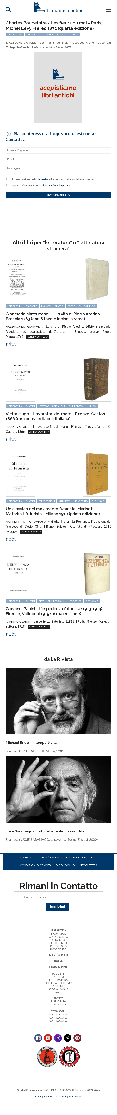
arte (41, 601)
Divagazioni (58, 1004)
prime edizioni (77, 406)
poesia (71, 306)
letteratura (14, 306)
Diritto (58, 976)
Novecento (81, 501)
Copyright (76, 1096)
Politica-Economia (58, 982)
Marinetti (64, 501)
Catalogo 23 (58, 1017)
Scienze (58, 986)
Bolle (58, 960)
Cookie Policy (60, 1096)
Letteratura (58, 980)
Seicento (58, 939)
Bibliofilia (58, 1001)
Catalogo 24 (58, 1014)
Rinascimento (87, 306)
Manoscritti (58, 955)
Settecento (58, 942)
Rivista (58, 998)
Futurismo (98, 501)
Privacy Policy (43, 1096)
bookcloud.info (65, 1102)
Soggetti (58, 973)
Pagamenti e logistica (82, 857)
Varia (58, 992)
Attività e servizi (49, 857)
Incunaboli (58, 933)
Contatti (25, 857)
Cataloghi (58, 1011)
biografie (31, 306)
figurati (46, 306)
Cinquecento (58, 936)
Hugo (92, 406)
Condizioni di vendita (36, 865)
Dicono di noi (66, 865)
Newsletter (88, 865)
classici (59, 306)
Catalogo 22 (58, 1020)
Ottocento (58, 946)
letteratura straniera (52, 406)
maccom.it (47, 1102)
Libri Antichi (58, 930)
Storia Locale (58, 989)
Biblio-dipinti (58, 966)
